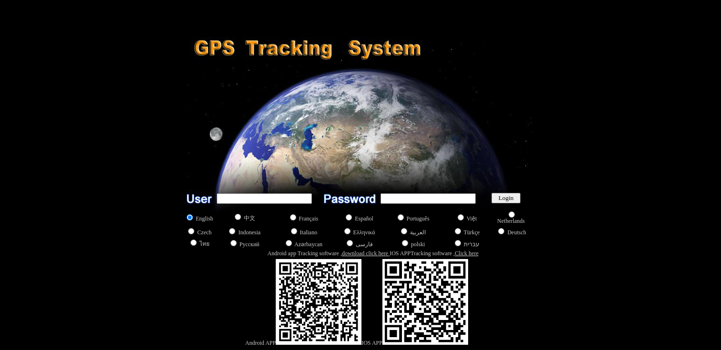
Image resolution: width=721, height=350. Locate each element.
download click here (366, 253)
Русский (250, 244)
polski (418, 244)
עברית (472, 244)
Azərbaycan (308, 244)
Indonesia (249, 232)
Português (418, 218)
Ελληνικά (364, 232)
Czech (204, 232)
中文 (249, 218)
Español (364, 218)
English (204, 218)
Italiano (309, 232)
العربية (418, 232)
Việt (472, 218)
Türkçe (471, 232)
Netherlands (511, 221)
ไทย (205, 243)
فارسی (364, 244)
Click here (467, 253)
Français (309, 218)
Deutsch (516, 232)
